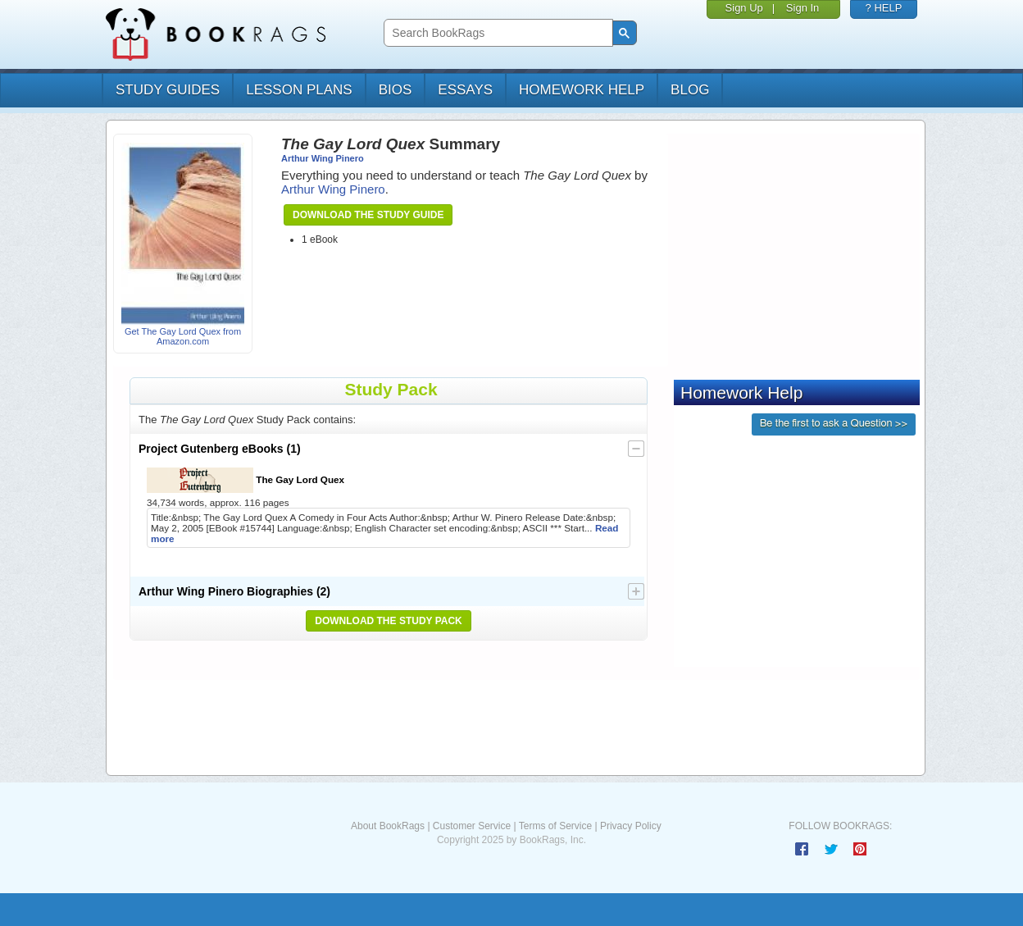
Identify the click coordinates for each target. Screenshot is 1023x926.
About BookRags (388, 826)
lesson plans (299, 90)
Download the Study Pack (388, 621)
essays (465, 90)
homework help (581, 90)
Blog (690, 90)
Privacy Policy (631, 826)
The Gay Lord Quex (245, 480)
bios (395, 90)
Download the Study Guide (368, 215)
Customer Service (472, 826)
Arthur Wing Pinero (322, 158)
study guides (168, 90)
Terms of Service (555, 826)
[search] (496, 33)
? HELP (884, 8)
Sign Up (744, 8)
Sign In (802, 8)
